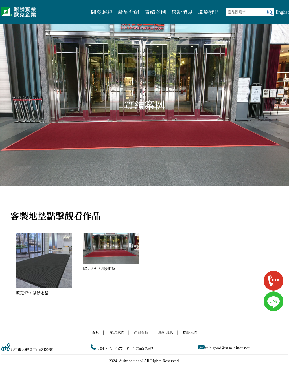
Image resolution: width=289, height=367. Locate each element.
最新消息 (182, 12)
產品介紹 (128, 12)
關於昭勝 (101, 12)
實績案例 (155, 12)
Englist (282, 12)
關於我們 (117, 332)
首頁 (95, 332)
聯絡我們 (209, 12)
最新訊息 (165, 332)
